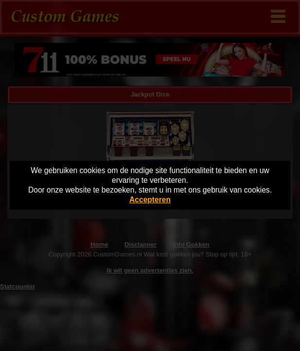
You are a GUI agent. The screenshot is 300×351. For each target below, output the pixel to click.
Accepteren (150, 199)
